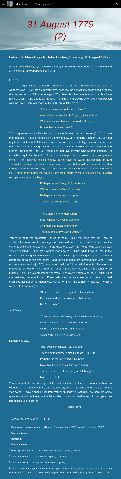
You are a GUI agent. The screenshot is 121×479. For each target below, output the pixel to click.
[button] (3, 4)
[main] (60, 29)
